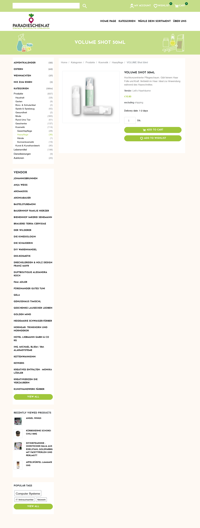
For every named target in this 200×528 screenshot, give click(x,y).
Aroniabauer (22, 198)
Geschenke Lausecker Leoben (33, 308)
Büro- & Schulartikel (34, 104)
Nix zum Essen (33, 82)
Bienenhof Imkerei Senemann (33, 217)
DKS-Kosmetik (22, 256)
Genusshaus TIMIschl (27, 301)
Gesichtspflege (35, 130)
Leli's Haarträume (142, 90)
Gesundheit (34, 112)
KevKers (19, 363)
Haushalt (34, 97)
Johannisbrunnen (26, 178)
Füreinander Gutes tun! (29, 288)
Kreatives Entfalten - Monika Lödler (33, 371)
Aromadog (21, 191)
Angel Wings (33, 418)
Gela (17, 295)
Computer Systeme (28, 493)
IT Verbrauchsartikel (24, 499)
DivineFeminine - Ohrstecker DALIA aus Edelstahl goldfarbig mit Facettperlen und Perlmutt (39, 449)
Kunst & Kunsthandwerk (34, 145)
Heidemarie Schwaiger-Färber (33, 321)
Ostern (33, 69)
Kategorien (33, 88)
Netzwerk (41, 499)
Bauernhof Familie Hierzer (31, 211)
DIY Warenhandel (25, 250)
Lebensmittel (33, 149)
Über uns (179, 21)
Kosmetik (34, 127)
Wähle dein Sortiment (154, 21)
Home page (108, 21)
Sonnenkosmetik (35, 141)
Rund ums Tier (34, 119)
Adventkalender (33, 63)
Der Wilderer (22, 230)
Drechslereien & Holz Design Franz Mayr (33, 264)
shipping (139, 102)
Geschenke (34, 123)
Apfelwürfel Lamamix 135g (39, 463)
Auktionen (33, 158)
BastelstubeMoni (25, 204)
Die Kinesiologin (25, 237)
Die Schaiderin (23, 243)
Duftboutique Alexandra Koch (30, 274)
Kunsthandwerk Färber (29, 389)
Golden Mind (22, 314)
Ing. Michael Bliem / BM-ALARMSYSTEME (29, 349)
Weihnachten (33, 75)
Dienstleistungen (33, 153)
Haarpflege (35, 134)
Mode (34, 115)
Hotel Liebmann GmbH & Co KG (31, 339)
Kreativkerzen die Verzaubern (26, 381)
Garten (34, 101)
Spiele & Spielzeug (34, 108)
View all (33, 397)
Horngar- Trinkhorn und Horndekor (30, 329)
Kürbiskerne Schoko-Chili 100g (38, 432)
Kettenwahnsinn (25, 357)
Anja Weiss (20, 185)
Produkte (33, 93)
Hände (35, 138)
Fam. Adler (20, 282)
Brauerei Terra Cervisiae (30, 224)
